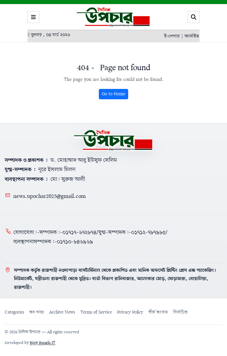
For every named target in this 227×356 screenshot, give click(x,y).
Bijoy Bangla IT (42, 343)
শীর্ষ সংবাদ (158, 312)
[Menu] (33, 17)
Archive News (62, 312)
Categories (14, 312)
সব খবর (36, 312)
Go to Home (113, 94)
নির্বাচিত (180, 312)
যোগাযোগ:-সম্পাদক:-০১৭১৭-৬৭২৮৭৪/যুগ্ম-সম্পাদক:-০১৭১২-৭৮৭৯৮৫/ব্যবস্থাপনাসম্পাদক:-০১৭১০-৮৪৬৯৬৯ (90, 237)
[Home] (113, 140)
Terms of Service (96, 312)
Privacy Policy (130, 312)
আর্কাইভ (192, 36)
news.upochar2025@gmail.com (49, 196)
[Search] (194, 17)
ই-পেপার (172, 36)
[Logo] (114, 17)
